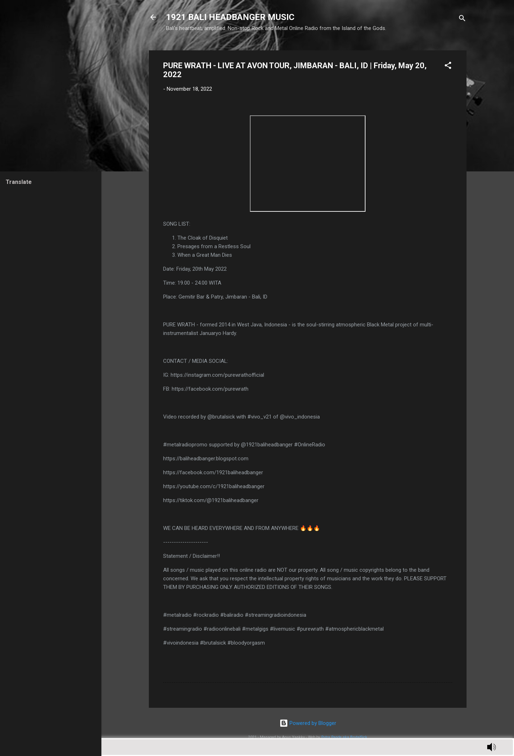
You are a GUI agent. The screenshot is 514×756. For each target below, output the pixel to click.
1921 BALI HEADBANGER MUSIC (230, 17)
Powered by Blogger (307, 723)
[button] (448, 66)
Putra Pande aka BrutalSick (344, 737)
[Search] (462, 19)
